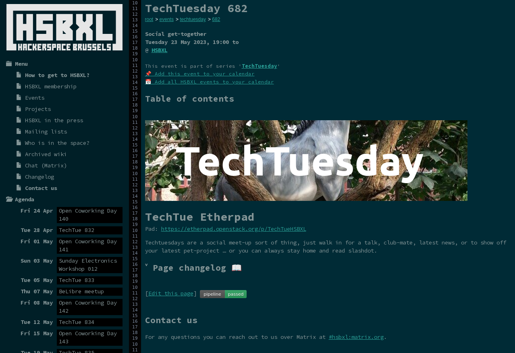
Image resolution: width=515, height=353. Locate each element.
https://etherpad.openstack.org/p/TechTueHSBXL (233, 228)
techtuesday (193, 19)
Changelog (39, 176)
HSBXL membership (51, 86)
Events (34, 97)
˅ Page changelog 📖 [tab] (193, 267)
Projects (38, 109)
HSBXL (160, 50)
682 (216, 19)
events (167, 19)
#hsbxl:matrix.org (356, 336)
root (149, 19)
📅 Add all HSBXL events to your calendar (209, 82)
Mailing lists (46, 131)
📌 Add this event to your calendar (200, 74)
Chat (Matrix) (46, 165)
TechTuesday (259, 66)
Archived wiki (46, 154)
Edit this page (170, 293)
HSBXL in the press (54, 120)
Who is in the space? (57, 142)
